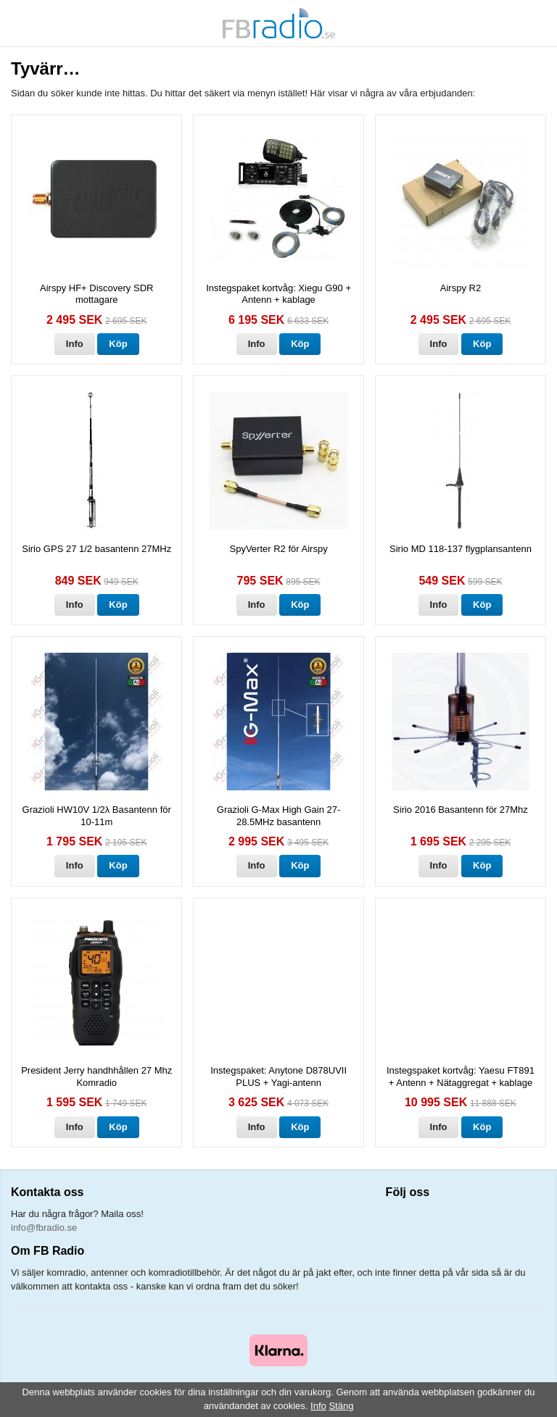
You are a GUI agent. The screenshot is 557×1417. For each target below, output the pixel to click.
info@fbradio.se (44, 1227)
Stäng (341, 1405)
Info (74, 343)
